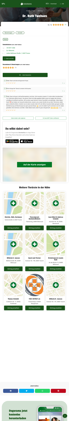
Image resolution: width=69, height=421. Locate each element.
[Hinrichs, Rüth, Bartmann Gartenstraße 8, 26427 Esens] (13, 212)
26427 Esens (40, 10)
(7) (65, 24)
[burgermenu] (3, 4)
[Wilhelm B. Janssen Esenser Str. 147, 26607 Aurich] (55, 298)
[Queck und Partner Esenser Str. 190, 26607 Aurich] (34, 255)
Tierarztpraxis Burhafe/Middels (34, 218)
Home (27, 10)
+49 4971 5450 (10, 48)
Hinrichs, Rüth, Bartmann (13, 217)
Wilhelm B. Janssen (13, 260)
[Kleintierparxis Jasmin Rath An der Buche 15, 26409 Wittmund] (55, 255)
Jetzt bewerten (25, 75)
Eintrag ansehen (13, 229)
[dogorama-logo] (25, 3)
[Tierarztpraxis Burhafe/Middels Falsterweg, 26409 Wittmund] (34, 212)
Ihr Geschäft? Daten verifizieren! (51, 118)
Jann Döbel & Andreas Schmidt (55, 218)
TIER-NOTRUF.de (34, 304)
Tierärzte (33, 10)
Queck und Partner (34, 260)
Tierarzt (5, 39)
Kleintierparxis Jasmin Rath (55, 261)
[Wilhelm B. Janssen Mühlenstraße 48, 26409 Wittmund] (13, 255)
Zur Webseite (10, 50)
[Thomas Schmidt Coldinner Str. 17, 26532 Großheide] (13, 298)
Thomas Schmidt (13, 304)
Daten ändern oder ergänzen (18, 118)
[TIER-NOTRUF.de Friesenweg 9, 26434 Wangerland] (34, 298)
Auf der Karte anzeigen (34, 164)
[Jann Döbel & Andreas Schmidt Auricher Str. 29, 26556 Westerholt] (55, 212)
